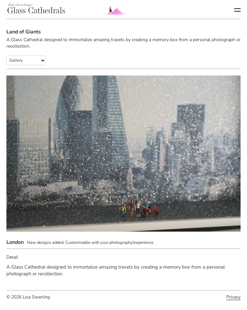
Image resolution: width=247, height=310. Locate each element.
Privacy (233, 297)
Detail (12, 257)
